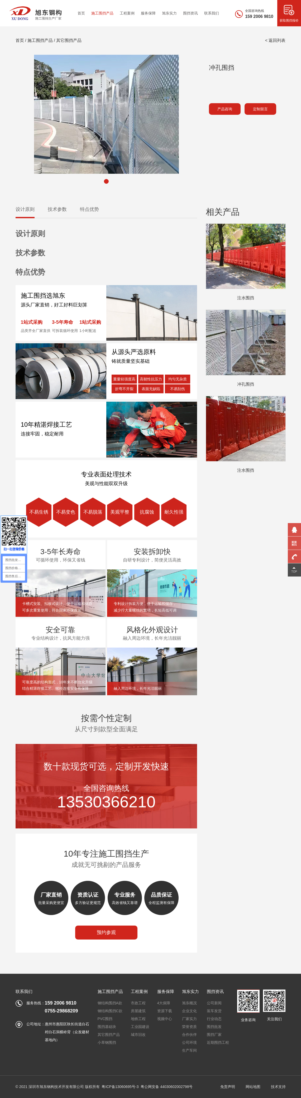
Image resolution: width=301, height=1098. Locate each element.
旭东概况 (189, 1003)
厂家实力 (189, 1019)
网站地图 (253, 1087)
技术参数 (57, 209)
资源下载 (164, 1011)
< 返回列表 (275, 40)
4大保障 (163, 1003)
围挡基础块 (107, 1027)
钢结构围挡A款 (110, 1003)
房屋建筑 (138, 1011)
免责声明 (227, 1087)
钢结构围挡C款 (110, 1011)
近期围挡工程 (218, 1042)
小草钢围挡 (107, 1042)
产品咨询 (224, 109)
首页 (20, 40)
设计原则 (25, 209)
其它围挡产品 (69, 40)
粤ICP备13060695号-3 (120, 1087)
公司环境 (189, 1042)
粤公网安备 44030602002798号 (167, 1087)
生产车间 (189, 1050)
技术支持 (278, 1087)
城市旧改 (138, 1034)
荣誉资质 (189, 1027)
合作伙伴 (189, 1034)
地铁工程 (138, 1019)
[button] (106, 181)
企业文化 (189, 1011)
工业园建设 (140, 1027)
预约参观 (106, 932)
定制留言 (260, 109)
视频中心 (164, 1019)
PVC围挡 (105, 1019)
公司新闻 (214, 1003)
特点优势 (89, 209)
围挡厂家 (214, 1034)
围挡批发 (214, 1027)
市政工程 (138, 1003)
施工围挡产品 (40, 40)
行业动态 (214, 1019)
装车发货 (214, 1011)
